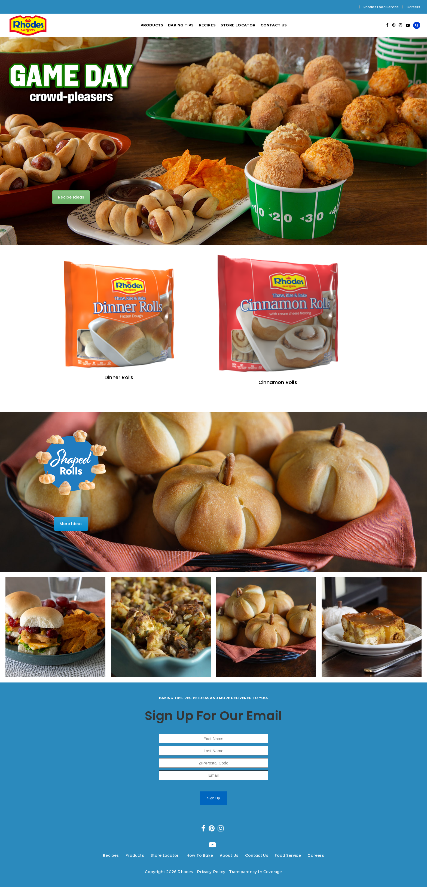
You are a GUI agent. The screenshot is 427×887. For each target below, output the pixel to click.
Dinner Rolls (119, 377)
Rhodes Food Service (381, 7)
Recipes (111, 855)
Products (135, 855)
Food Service (288, 855)
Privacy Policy (211, 871)
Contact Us (256, 855)
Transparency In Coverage (255, 871)
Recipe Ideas (71, 197)
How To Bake (200, 855)
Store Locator (165, 855)
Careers (413, 7)
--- (122, 855)
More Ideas (71, 523)
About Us (229, 855)
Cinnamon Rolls (277, 382)
